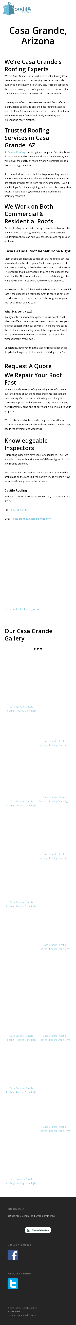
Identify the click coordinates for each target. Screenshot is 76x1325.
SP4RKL (33, 1315)
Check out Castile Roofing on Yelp (23, 609)
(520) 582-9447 (19, 509)
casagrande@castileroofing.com (32, 518)
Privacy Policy (14, 1311)
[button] (71, 8)
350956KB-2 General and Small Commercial (31, 1215)
